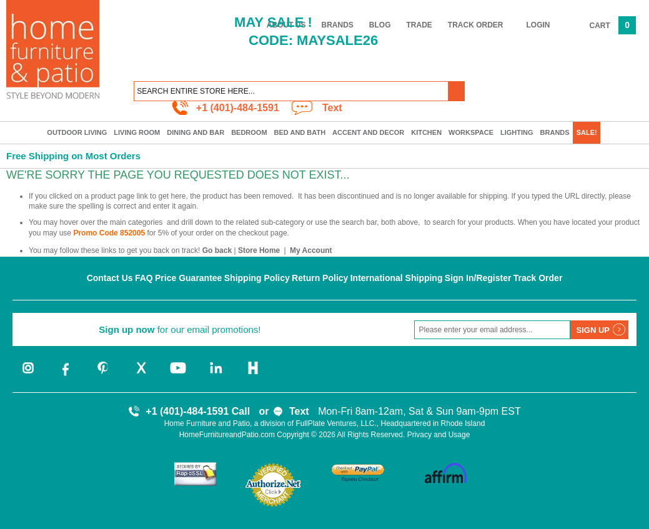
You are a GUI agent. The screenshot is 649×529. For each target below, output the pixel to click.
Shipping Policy (257, 278)
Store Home (259, 250)
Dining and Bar (195, 132)
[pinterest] (103, 374)
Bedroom (249, 132)
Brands (555, 132)
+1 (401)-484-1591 (237, 107)
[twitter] (140, 374)
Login (538, 25)
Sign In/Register (478, 278)
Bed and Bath (300, 132)
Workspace (470, 132)
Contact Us (110, 278)
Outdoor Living (77, 132)
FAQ (144, 278)
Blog (380, 25)
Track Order (475, 25)
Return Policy (320, 278)
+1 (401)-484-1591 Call (198, 411)
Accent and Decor (368, 132)
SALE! (587, 132)
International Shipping (396, 278)
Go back (217, 250)
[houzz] (253, 374)
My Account (311, 250)
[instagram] (28, 374)
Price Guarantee (188, 278)
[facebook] (65, 374)
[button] (456, 91)
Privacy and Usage (438, 434)
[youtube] (178, 374)
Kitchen (426, 132)
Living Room (137, 132)
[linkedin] (215, 374)
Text (332, 107)
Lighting (516, 132)
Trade (419, 25)
